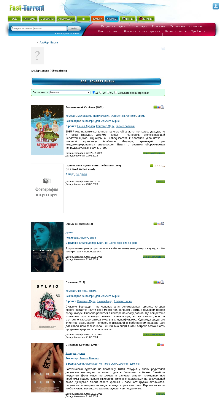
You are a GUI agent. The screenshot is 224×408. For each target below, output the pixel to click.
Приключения (101, 115)
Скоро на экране (114, 26)
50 (111, 92)
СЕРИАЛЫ (47, 18)
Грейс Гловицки (125, 126)
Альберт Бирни (49, 42)
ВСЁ (14, 18)
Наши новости (176, 31)
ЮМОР (97, 18)
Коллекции (140, 26)
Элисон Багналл (89, 358)
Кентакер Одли (91, 121)
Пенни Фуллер (86, 126)
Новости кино (109, 31)
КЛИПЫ (146, 19)
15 (96, 92)
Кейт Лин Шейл (106, 242)
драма (141, 115)
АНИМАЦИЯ (65, 18)
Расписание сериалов (186, 26)
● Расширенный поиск (67, 33)
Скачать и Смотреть (154, 153)
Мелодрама (85, 115)
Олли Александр (87, 363)
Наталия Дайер (86, 242)
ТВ (83, 18)
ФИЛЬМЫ (29, 18)
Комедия (71, 115)
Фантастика (118, 115)
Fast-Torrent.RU (31, 7)
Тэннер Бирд (104, 301)
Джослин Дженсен (129, 363)
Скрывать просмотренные (133, 92)
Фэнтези (131, 115)
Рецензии (159, 26)
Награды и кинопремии (142, 31)
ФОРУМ (112, 18)
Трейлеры (198, 31)
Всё (84, 81)
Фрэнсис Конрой (127, 242)
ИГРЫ (127, 19)
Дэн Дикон (81, 174)
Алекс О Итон (87, 237)
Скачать (160, 181)
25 (104, 92)
